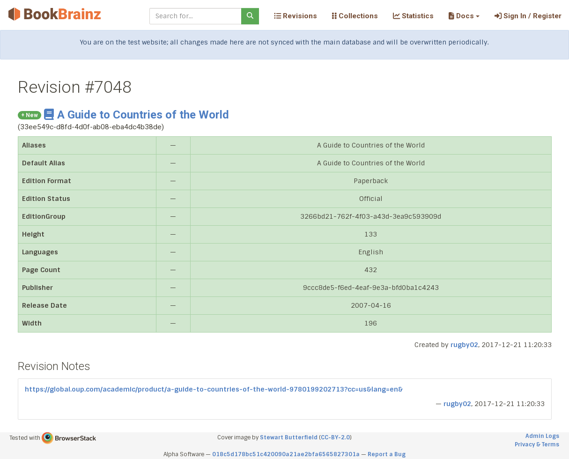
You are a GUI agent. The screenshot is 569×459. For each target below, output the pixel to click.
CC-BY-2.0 (335, 437)
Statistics (413, 16)
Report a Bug (387, 454)
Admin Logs (542, 436)
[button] (464, 16)
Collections (355, 16)
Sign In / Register (528, 16)
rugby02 (464, 345)
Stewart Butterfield (289, 437)
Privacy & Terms (537, 444)
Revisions (295, 16)
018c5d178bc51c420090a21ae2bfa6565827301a (286, 454)
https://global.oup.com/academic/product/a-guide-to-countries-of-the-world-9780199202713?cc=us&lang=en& (214, 389)
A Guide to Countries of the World (136, 114)
